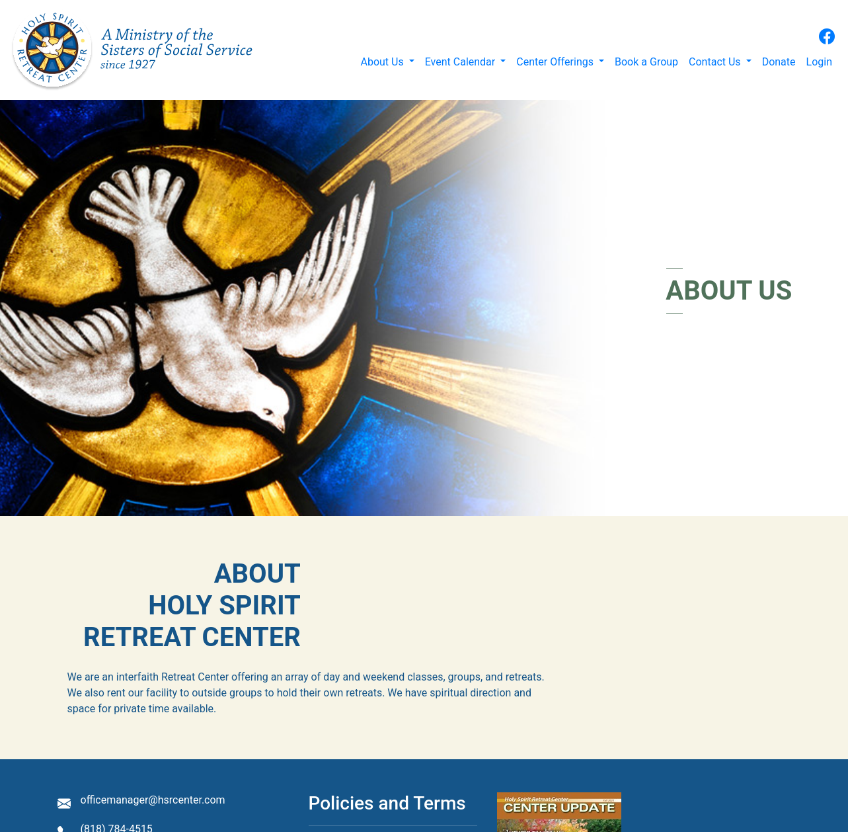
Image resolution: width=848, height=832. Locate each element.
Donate (779, 62)
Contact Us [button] (716, 62)
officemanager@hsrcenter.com (153, 800)
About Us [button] (383, 62)
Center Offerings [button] (556, 62)
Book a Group (646, 62)
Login (819, 62)
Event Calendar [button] (461, 62)
